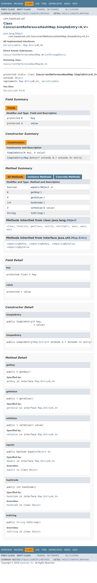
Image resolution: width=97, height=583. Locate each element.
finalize (22, 226)
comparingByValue (63, 243)
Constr (34, 13)
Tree (44, 4)
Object (19, 77)
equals (35, 187)
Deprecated (55, 4)
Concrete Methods (68, 176)
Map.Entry (29, 45)
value (34, 123)
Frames (41, 9)
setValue (36, 207)
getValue (36, 197)
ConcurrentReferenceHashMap (21, 64)
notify (49, 226)
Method (44, 13)
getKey (35, 192)
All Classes (72, 9)
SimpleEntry (15, 152)
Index (67, 4)
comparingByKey (16, 243)
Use (37, 4)
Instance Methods (39, 176)
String (11, 213)
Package (18, 4)
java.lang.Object (13, 33)
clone (10, 226)
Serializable (11, 45)
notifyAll (62, 226)
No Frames (53, 9)
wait (75, 226)
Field (25, 13)
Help (75, 4)
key (33, 118)
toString (36, 213)
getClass (36, 226)
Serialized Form (14, 90)
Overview (6, 4)
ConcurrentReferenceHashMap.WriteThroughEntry (34, 54)
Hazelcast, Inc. (27, 563)
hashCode (36, 202)
